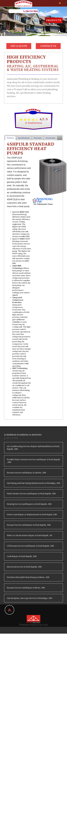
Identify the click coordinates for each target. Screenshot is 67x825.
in (33, 447)
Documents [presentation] (50, 138)
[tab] (10, 138)
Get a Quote (19, 46)
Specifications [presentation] (24, 138)
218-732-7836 (31, 11)
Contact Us (48, 46)
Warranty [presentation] (38, 138)
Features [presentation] (10, 138)
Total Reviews (33, 123)
